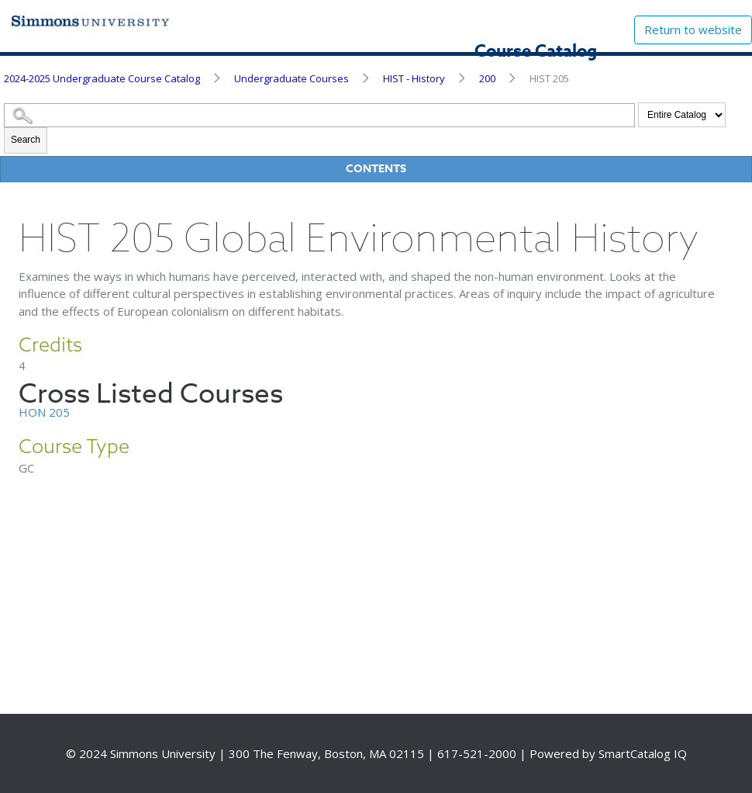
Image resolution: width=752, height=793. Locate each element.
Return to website (693, 29)
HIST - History (414, 78)
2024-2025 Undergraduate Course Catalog (102, 78)
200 (487, 78)
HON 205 (44, 412)
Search (25, 139)
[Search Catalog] (319, 115)
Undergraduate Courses (291, 78)
